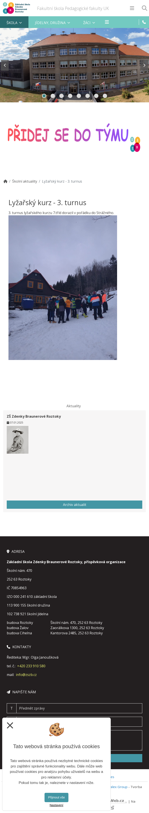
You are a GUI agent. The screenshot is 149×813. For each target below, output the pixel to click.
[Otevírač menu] (132, 8)
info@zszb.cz (26, 674)
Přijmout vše (56, 797)
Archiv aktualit (74, 504)
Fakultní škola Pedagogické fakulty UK (73, 8)
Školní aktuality (24, 181)
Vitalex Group (116, 787)
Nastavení (56, 805)
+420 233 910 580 (31, 666)
